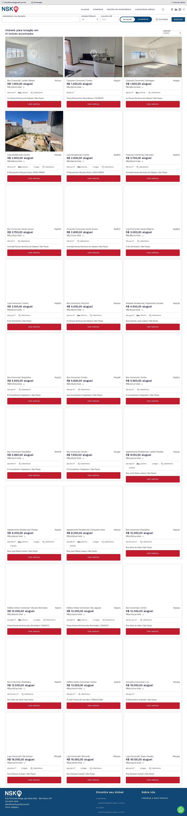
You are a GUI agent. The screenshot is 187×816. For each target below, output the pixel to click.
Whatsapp (38, 2)
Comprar (98, 9)
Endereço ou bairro (14, 16)
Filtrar (162, 19)
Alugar (85, 9)
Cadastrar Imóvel (145, 9)
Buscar (178, 19)
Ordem (167, 31)
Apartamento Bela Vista (111, 803)
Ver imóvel (34, 104)
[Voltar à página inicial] (10, 9)
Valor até (106, 16)
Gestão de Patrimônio (119, 9)
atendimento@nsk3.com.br (15, 2)
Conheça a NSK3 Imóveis (155, 798)
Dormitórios (89, 16)
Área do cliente (179, 2)
